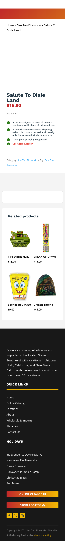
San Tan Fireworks (29, 25)
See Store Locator (22, 143)
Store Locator (31, 505)
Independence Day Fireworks (24, 454)
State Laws (13, 426)
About (10, 414)
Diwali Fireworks (17, 466)
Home (11, 25)
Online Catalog (16, 403)
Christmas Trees (17, 477)
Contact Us (13, 432)
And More (13, 483)
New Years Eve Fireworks (22, 460)
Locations (13, 409)
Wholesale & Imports (19, 420)
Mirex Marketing (43, 535)
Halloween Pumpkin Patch (23, 472)
